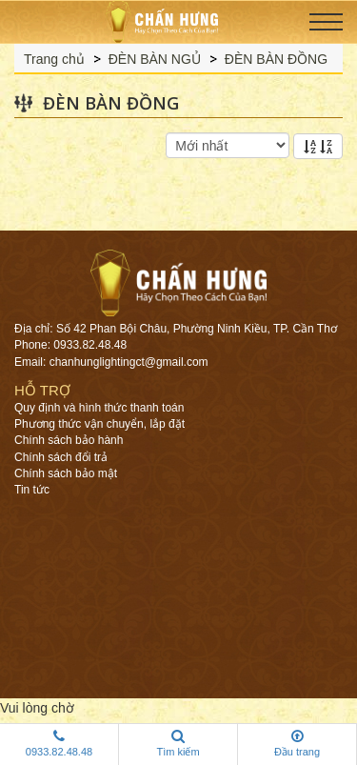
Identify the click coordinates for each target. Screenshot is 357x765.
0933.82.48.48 (59, 743)
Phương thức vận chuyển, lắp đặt (99, 424)
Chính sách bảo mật (65, 473)
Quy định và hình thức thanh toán (99, 407)
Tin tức (32, 489)
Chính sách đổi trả (61, 457)
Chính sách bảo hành (68, 440)
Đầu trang (297, 743)
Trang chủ (54, 59)
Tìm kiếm (177, 743)
